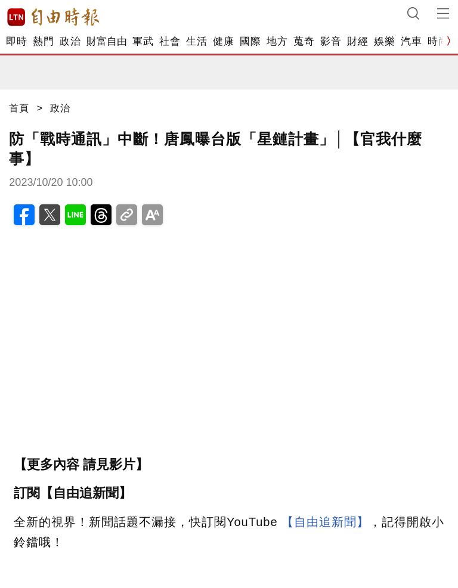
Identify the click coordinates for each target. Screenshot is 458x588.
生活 (196, 41)
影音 (330, 41)
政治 (70, 41)
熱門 (43, 41)
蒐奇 (303, 41)
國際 (250, 41)
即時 (16, 41)
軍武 (142, 41)
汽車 (411, 41)
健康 (223, 41)
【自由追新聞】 (325, 521)
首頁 (19, 108)
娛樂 (384, 41)
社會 (169, 41)
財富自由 (106, 41)
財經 (357, 41)
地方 (277, 41)
